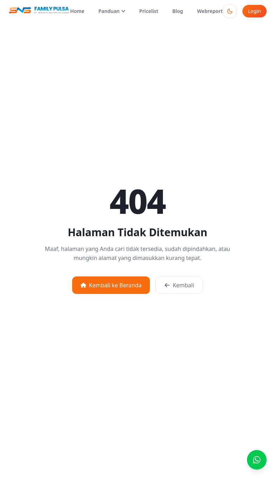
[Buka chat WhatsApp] (257, 460)
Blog (177, 11)
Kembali (179, 285)
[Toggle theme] (230, 11)
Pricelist (148, 11)
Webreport (210, 11)
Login (254, 11)
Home (77, 11)
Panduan (111, 11)
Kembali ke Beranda (111, 285)
